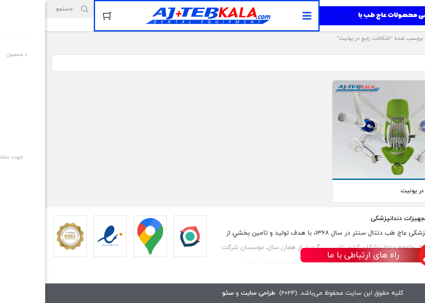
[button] (261, 16)
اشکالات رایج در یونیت (383, 191)
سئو (182, 293)
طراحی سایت (212, 293)
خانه (413, 38)
